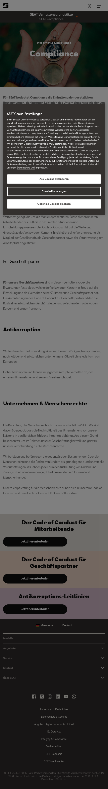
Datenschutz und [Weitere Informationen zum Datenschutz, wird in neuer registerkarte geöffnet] (26, 167)
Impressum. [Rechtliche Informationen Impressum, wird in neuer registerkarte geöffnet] (42, 167)
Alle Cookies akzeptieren (54, 179)
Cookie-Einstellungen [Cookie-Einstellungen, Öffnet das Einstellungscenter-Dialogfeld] (54, 191)
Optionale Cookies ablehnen (54, 203)
